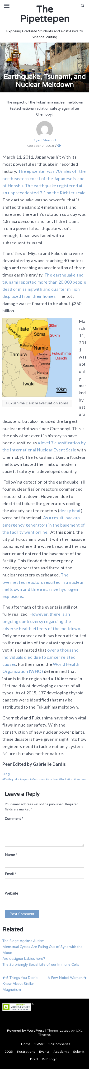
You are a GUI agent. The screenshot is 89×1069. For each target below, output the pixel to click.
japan (25, 779)
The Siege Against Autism (23, 941)
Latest (65, 1031)
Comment (14, 819)
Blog (6, 774)
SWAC (39, 1044)
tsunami (81, 779)
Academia (61, 1052)
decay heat (70, 510)
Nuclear (52, 779)
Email (10, 874)
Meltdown (38, 779)
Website (11, 893)
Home (26, 1044)
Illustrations (26, 1052)
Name (11, 855)
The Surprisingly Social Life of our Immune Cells (40, 964)
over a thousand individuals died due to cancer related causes (40, 657)
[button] (82, 5)
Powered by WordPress (25, 1031)
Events (44, 1052)
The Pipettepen (45, 14)
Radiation (66, 779)
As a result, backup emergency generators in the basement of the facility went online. (43, 524)
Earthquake (11, 779)
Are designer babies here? (23, 958)
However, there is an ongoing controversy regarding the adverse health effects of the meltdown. (41, 621)
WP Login (49, 1059)
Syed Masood (44, 131)
